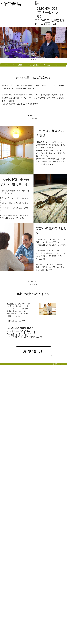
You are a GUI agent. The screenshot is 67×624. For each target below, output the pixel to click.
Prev (2, 41)
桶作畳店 (11, 4)
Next (64, 41)
